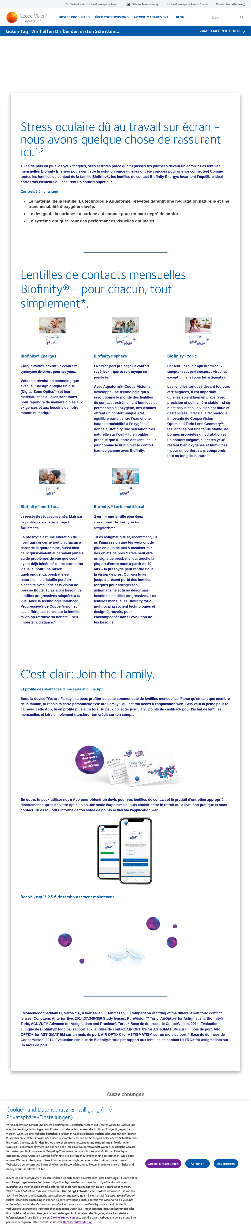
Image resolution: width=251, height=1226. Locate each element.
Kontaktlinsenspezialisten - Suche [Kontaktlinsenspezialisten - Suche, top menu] (186, 4)
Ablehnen (197, 1165)
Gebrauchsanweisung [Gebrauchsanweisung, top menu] (145, 4)
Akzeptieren (226, 1165)
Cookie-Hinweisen (62, 1219)
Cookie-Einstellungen (163, 1165)
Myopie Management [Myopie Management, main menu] (151, 17)
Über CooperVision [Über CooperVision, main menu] (110, 17)
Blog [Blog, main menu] (180, 17)
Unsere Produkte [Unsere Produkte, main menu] (73, 17)
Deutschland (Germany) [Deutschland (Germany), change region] (230, 4)
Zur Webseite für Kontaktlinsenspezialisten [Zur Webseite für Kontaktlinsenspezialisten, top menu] (91, 4)
